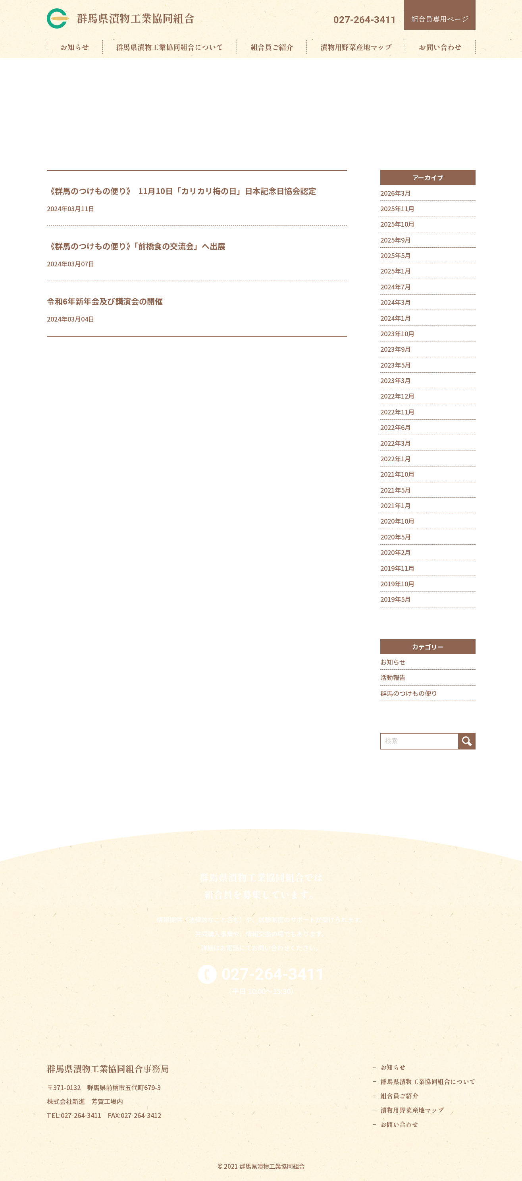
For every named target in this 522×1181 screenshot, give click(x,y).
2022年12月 (397, 396)
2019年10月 (397, 583)
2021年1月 (395, 505)
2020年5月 (395, 536)
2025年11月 (397, 208)
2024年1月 (395, 318)
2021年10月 (397, 474)
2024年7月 (395, 286)
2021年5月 (395, 490)
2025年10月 (397, 224)
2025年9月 (395, 240)
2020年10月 (397, 521)
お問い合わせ (440, 47)
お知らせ (74, 47)
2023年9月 (395, 349)
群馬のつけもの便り (408, 693)
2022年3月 (395, 443)
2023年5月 (395, 365)
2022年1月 (395, 458)
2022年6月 (395, 427)
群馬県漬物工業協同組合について (169, 47)
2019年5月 (395, 599)
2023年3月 (395, 380)
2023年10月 (397, 333)
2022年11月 (397, 411)
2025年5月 (395, 255)
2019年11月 (397, 568)
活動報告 (393, 677)
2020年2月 (395, 552)
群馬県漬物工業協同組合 (136, 18)
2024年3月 (395, 302)
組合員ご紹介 (271, 47)
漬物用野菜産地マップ (356, 47)
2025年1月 (395, 271)
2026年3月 (395, 193)
